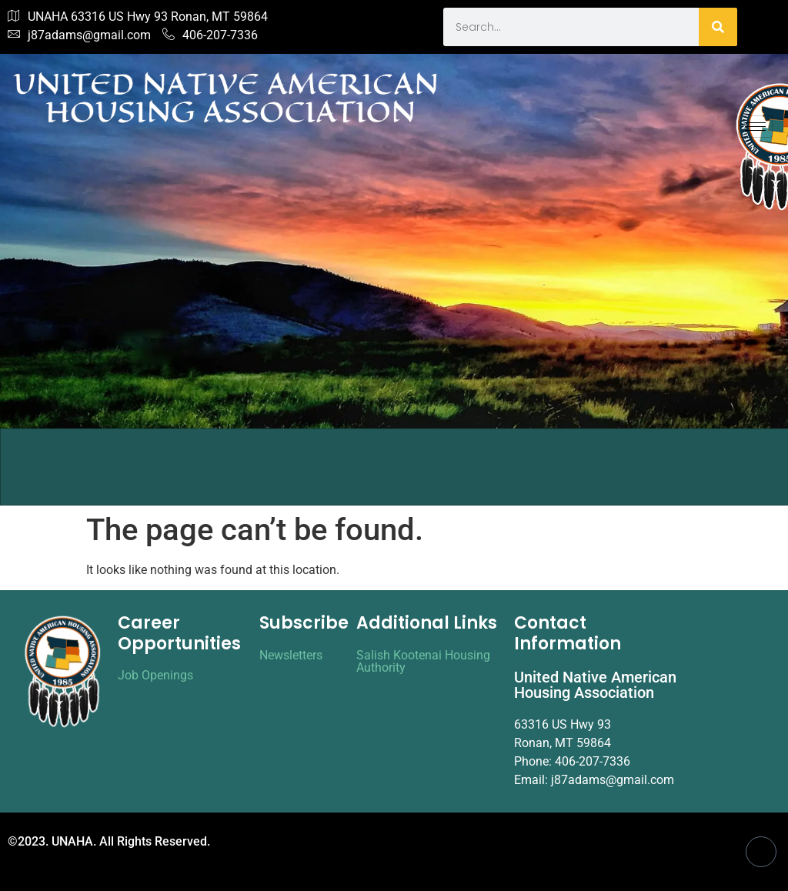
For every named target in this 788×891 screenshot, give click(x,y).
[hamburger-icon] (755, 126)
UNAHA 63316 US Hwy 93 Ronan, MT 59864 (138, 17)
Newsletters (290, 655)
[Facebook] (761, 851)
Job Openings (155, 675)
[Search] (718, 27)
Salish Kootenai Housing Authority (423, 661)
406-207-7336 (210, 35)
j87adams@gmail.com (79, 35)
